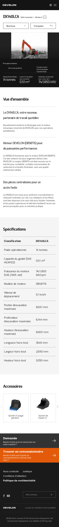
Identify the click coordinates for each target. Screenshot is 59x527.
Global (51, 5)
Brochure (10, 25)
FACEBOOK (4, 495)
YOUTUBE (8, 495)
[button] (57, 406)
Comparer (38, 25)
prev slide (16, 45)
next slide (43, 45)
